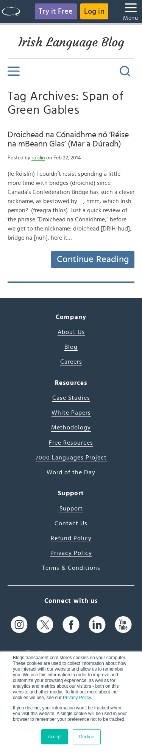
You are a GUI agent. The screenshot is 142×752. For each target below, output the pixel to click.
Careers (71, 362)
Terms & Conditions (71, 568)
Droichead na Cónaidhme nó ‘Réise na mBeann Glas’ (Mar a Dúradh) (68, 139)
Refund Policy (71, 538)
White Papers (71, 413)
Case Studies (71, 398)
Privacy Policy (77, 697)
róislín (38, 158)
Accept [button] (55, 736)
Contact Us (71, 523)
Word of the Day (71, 472)
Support (71, 509)
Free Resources (71, 443)
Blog (71, 347)
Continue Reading (93, 259)
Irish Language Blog (71, 42)
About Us (71, 332)
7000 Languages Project (71, 458)
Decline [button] (86, 736)
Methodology (71, 427)
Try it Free (56, 11)
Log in (94, 11)
